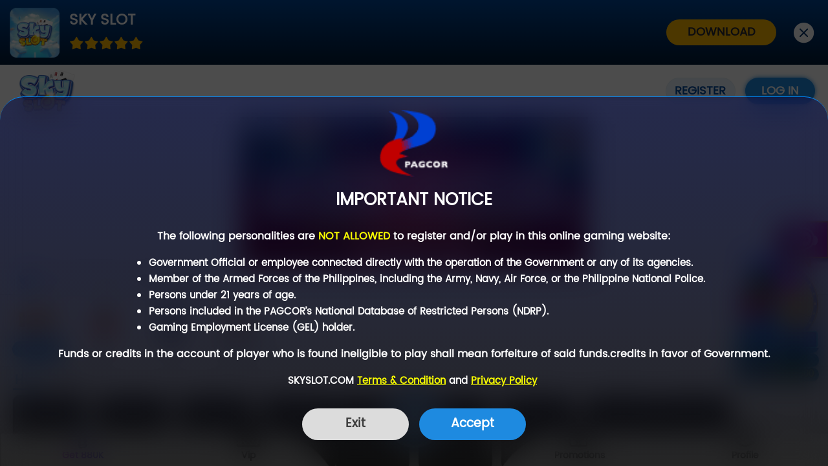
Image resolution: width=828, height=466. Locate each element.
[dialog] (414, 281)
